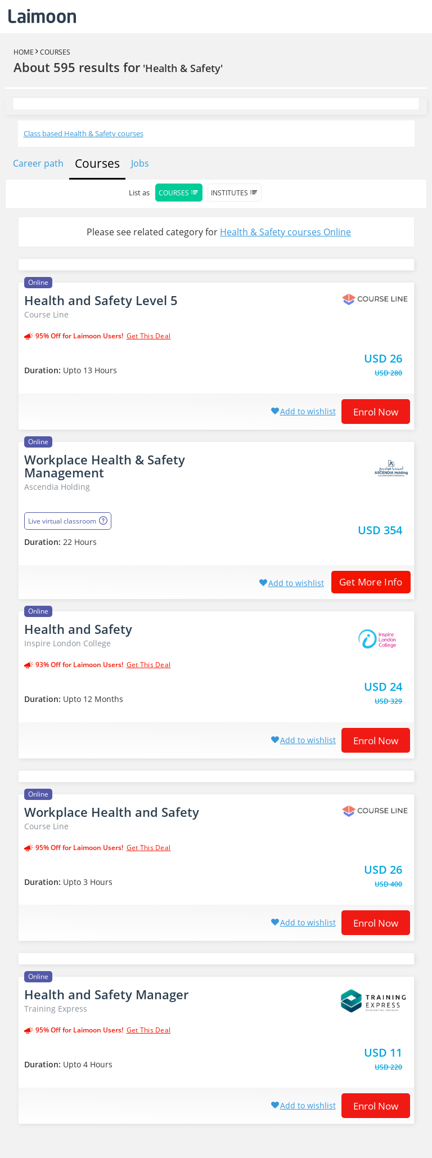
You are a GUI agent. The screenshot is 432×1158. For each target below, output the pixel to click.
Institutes (234, 193)
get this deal (149, 336)
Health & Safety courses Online (285, 232)
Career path (38, 163)
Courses (55, 52)
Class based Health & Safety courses (83, 133)
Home (24, 52)
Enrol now (375, 411)
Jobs (140, 163)
